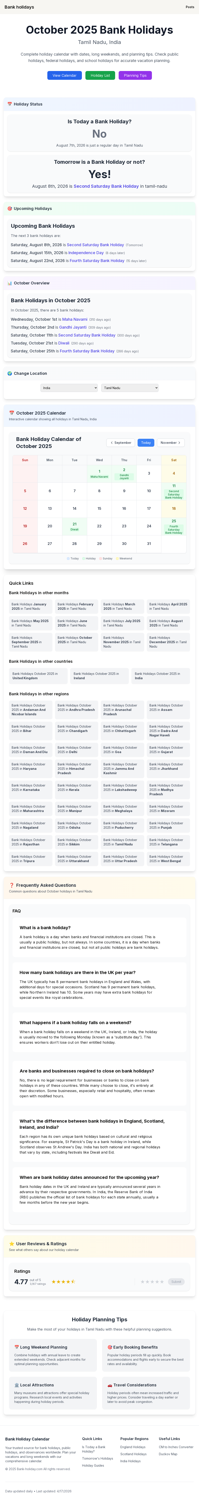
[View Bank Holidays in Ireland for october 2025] (99, 676)
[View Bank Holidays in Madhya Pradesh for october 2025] (168, 790)
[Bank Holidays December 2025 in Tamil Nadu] (168, 642)
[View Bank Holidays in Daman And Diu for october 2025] (30, 750)
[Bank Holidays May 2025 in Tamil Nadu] (30, 623)
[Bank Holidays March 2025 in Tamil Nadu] (122, 606)
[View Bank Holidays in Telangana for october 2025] (168, 842)
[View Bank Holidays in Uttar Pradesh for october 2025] (122, 859)
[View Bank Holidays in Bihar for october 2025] (30, 731)
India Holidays (130, 1461)
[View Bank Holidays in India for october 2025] (160, 676)
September (120, 442)
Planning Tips (135, 75)
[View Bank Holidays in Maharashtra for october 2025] (30, 809)
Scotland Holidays (133, 1454)
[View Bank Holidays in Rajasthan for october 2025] (30, 842)
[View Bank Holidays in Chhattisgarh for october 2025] (122, 731)
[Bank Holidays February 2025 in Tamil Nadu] (76, 606)
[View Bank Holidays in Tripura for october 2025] (30, 859)
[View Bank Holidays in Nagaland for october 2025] (30, 825)
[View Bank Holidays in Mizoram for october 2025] (168, 809)
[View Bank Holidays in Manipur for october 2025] (76, 809)
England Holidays (133, 1447)
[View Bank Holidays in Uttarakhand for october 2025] (76, 859)
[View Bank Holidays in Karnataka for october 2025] (30, 790)
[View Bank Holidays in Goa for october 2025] (122, 750)
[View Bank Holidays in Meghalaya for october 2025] (122, 809)
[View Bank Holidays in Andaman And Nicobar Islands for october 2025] (30, 710)
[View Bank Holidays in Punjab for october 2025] (168, 825)
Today (146, 442)
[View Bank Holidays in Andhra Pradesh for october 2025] (76, 710)
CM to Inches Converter (176, 1447)
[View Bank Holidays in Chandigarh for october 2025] (76, 731)
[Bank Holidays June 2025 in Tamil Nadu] (76, 623)
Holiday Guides (93, 1465)
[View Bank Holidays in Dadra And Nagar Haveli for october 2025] (168, 731)
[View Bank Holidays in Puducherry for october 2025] (122, 825)
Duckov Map (168, 1454)
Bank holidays (19, 7)
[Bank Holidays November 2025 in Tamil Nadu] (122, 642)
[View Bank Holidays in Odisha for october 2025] (76, 825)
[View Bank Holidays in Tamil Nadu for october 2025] (122, 842)
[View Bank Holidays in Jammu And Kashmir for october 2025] (122, 768)
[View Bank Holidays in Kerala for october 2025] (76, 790)
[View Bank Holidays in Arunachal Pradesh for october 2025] (122, 710)
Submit (176, 1282)
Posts (190, 7)
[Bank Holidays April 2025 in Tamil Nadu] (168, 606)
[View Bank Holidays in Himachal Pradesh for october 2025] (76, 768)
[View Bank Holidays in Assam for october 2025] (168, 710)
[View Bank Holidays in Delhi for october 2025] (76, 750)
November (171, 442)
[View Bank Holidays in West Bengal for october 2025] (168, 859)
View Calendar (65, 75)
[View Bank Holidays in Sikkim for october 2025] (76, 842)
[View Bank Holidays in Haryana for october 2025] (30, 768)
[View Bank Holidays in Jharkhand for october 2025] (168, 768)
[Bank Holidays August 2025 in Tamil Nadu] (168, 623)
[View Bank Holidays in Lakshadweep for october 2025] (122, 790)
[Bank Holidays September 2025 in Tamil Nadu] (30, 642)
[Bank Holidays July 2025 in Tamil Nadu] (122, 623)
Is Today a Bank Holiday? (93, 1449)
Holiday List (100, 75)
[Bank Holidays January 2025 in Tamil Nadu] (30, 606)
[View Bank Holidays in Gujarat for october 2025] (168, 750)
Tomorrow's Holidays (97, 1458)
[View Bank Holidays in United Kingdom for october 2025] (38, 676)
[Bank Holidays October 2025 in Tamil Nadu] (76, 642)
